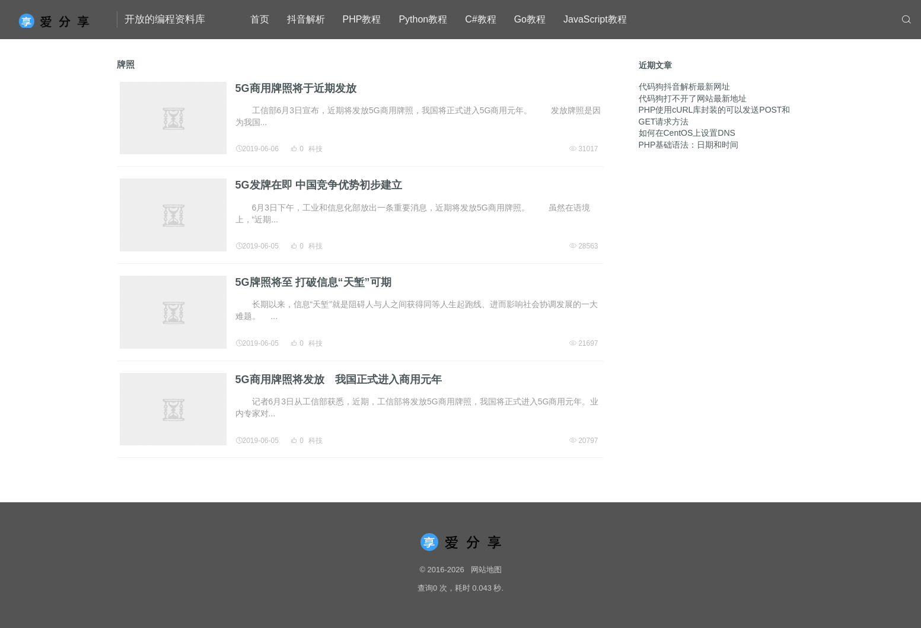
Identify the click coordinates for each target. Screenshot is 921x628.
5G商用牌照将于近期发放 (295, 88)
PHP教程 (362, 19)
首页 (259, 19)
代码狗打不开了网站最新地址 (693, 98)
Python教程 (423, 19)
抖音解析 (306, 19)
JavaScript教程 (595, 19)
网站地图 (486, 569)
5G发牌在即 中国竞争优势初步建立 (318, 185)
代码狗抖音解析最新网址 (684, 86)
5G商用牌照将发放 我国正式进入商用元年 (338, 379)
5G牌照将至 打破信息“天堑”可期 (313, 282)
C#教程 (480, 19)
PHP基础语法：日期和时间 (689, 144)
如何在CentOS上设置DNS (687, 133)
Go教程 (530, 19)
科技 (315, 149)
